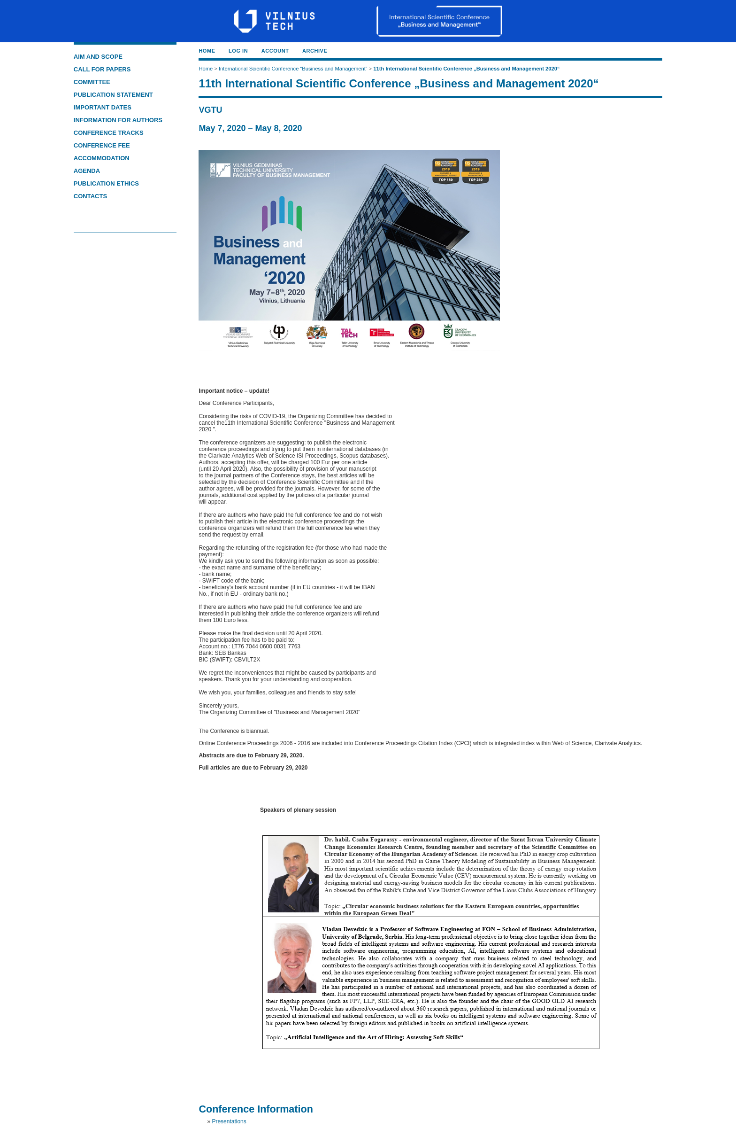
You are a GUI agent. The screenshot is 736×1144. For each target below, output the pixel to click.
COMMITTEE (92, 82)
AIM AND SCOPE (98, 56)
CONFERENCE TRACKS (109, 132)
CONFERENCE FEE (102, 145)
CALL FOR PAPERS (102, 69)
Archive (314, 51)
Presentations (229, 1121)
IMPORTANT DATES (102, 107)
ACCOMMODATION (102, 158)
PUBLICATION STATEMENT (113, 94)
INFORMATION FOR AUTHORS (118, 120)
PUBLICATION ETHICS (106, 183)
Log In (238, 51)
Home (207, 51)
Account (275, 51)
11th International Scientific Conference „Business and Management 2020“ (466, 68)
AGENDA (87, 170)
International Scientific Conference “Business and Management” (293, 68)
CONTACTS (90, 196)
